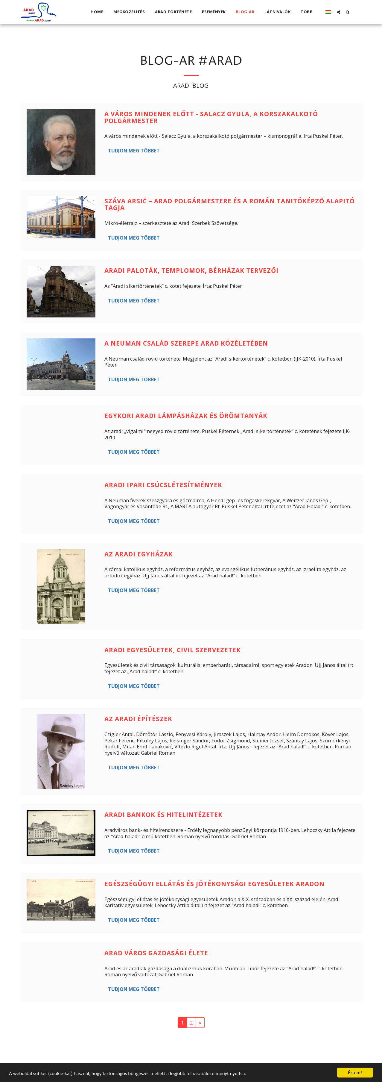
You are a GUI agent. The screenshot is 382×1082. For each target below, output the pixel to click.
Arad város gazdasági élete (156, 953)
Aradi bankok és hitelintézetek (163, 814)
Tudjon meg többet (134, 150)
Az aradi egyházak (138, 554)
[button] (338, 12)
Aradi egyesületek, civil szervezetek (172, 650)
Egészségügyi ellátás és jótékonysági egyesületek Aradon (214, 884)
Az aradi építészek (138, 719)
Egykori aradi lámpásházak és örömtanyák (185, 415)
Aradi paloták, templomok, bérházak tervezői (191, 270)
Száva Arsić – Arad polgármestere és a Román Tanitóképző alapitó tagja (229, 204)
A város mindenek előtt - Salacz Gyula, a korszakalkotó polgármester (211, 117)
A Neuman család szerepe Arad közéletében (186, 343)
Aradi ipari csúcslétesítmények (163, 485)
